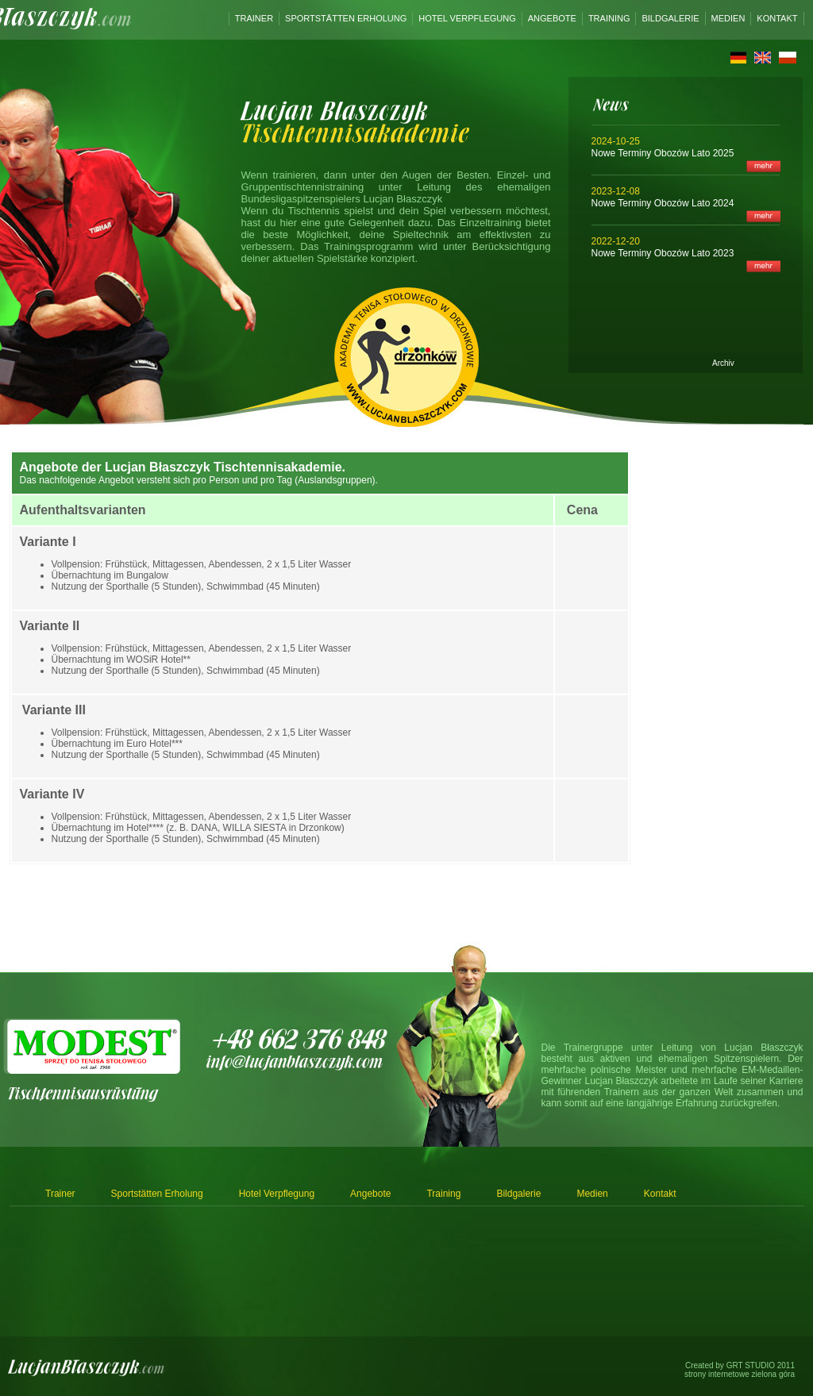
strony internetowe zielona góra (739, 1374)
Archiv (723, 363)
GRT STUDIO (750, 1365)
